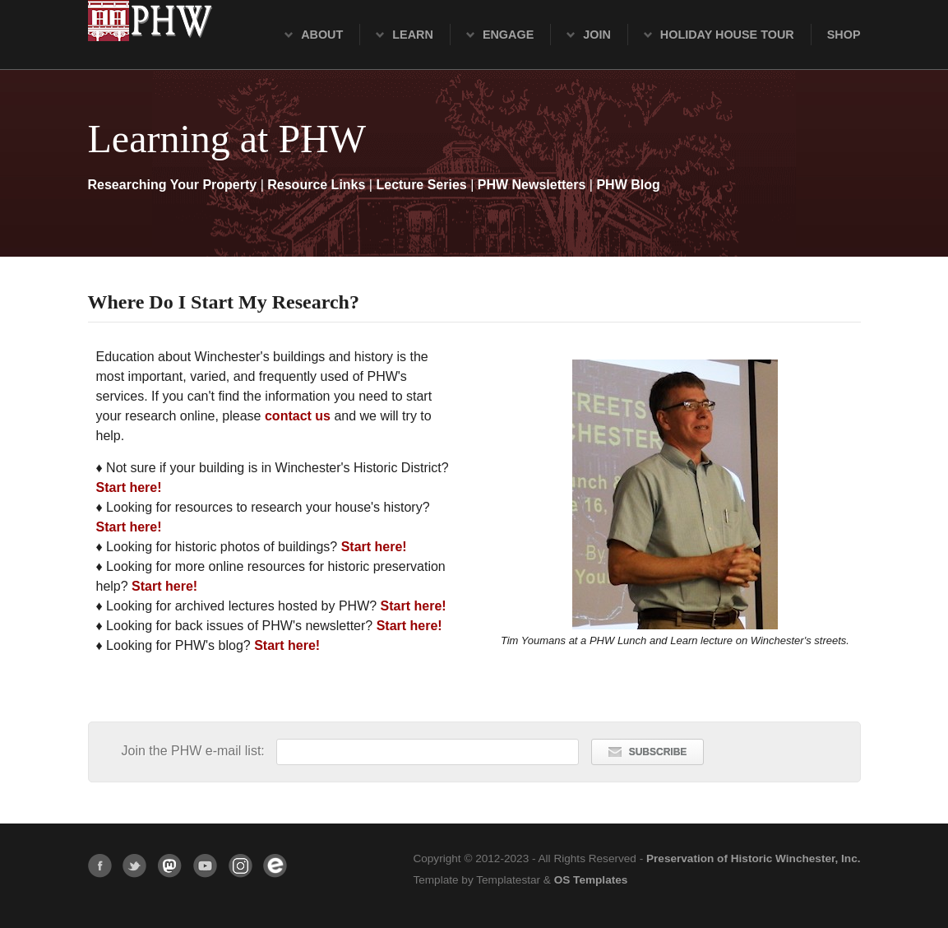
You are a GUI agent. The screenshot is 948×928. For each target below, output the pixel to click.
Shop (844, 34)
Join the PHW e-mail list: (195, 751)
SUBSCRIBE (647, 752)
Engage (508, 34)
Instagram (240, 866)
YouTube (205, 866)
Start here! (129, 487)
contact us (298, 416)
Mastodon (170, 866)
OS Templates (591, 880)
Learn (412, 34)
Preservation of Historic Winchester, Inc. (753, 858)
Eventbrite (275, 866)
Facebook (100, 866)
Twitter (134, 866)
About (322, 34)
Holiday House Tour (727, 34)
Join (597, 34)
